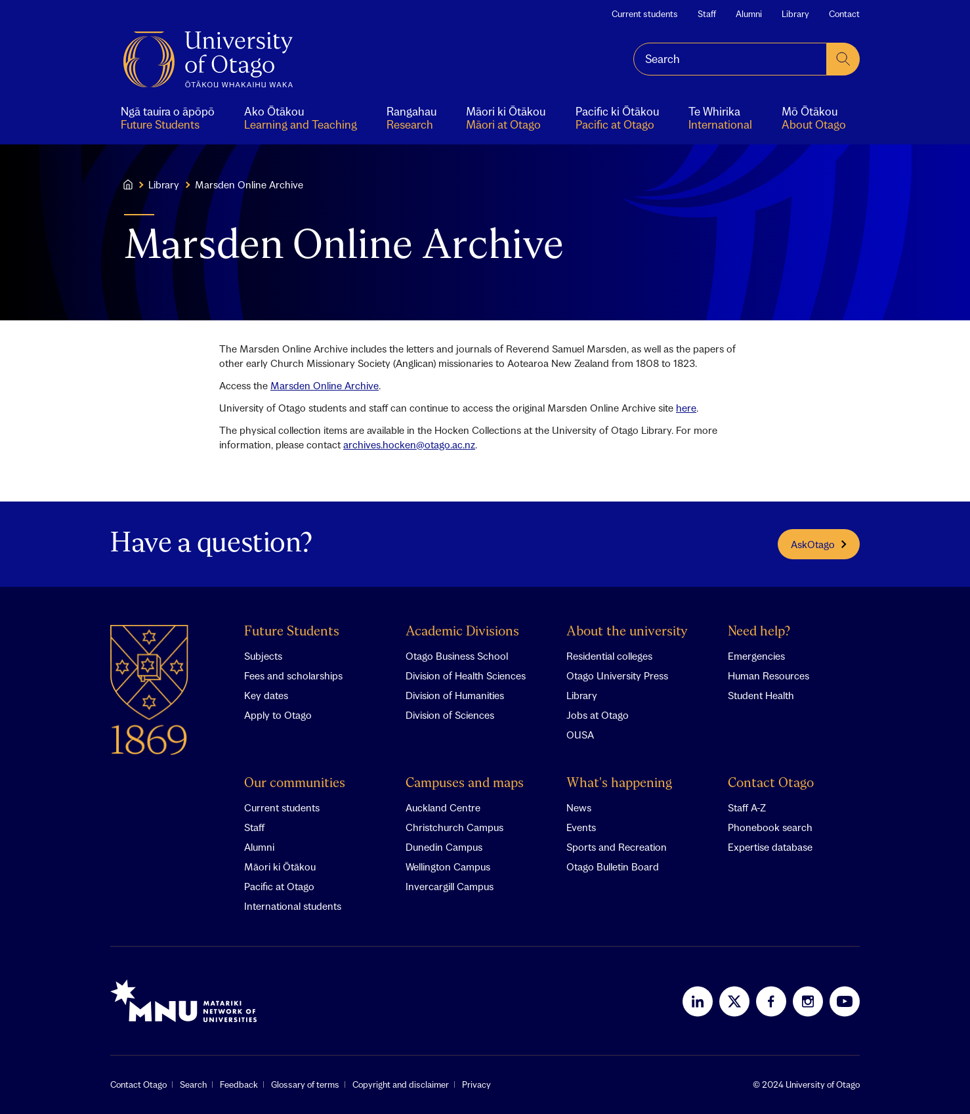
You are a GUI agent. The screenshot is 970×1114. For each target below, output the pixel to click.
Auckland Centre (443, 807)
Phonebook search (770, 827)
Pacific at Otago (279, 886)
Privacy (476, 1084)
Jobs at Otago (597, 715)
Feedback (239, 1084)
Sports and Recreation (616, 847)
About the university (627, 632)
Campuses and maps (465, 783)
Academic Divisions (462, 632)
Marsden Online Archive (324, 385)
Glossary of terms (305, 1084)
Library (795, 13)
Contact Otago (771, 783)
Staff (707, 13)
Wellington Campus (448, 866)
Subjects (263, 656)
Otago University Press (617, 675)
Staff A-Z (747, 807)
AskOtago (819, 544)
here (686, 407)
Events (581, 827)
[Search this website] (730, 59)
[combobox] (730, 59)
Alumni (749, 13)
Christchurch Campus (454, 827)
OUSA (580, 734)
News (578, 807)
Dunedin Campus (444, 847)
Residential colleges (609, 656)
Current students (645, 13)
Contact (844, 13)
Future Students (291, 632)
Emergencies (756, 656)
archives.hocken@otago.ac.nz (409, 444)
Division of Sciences (450, 715)
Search (193, 1084)
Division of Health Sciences (466, 675)
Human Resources (768, 675)
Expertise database (770, 847)
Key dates (266, 695)
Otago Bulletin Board (612, 866)
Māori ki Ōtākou (280, 866)
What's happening (619, 783)
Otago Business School (457, 656)
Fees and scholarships (293, 675)
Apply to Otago (278, 715)
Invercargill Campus (450, 886)
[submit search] (843, 59)
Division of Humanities (455, 695)
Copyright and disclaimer (400, 1084)
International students (292, 906)
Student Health (761, 695)
